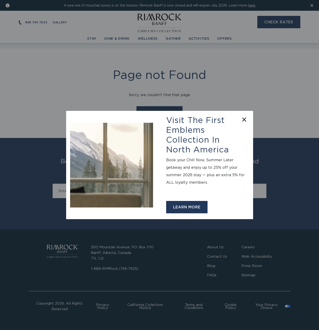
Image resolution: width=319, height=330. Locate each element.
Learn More (187, 207)
